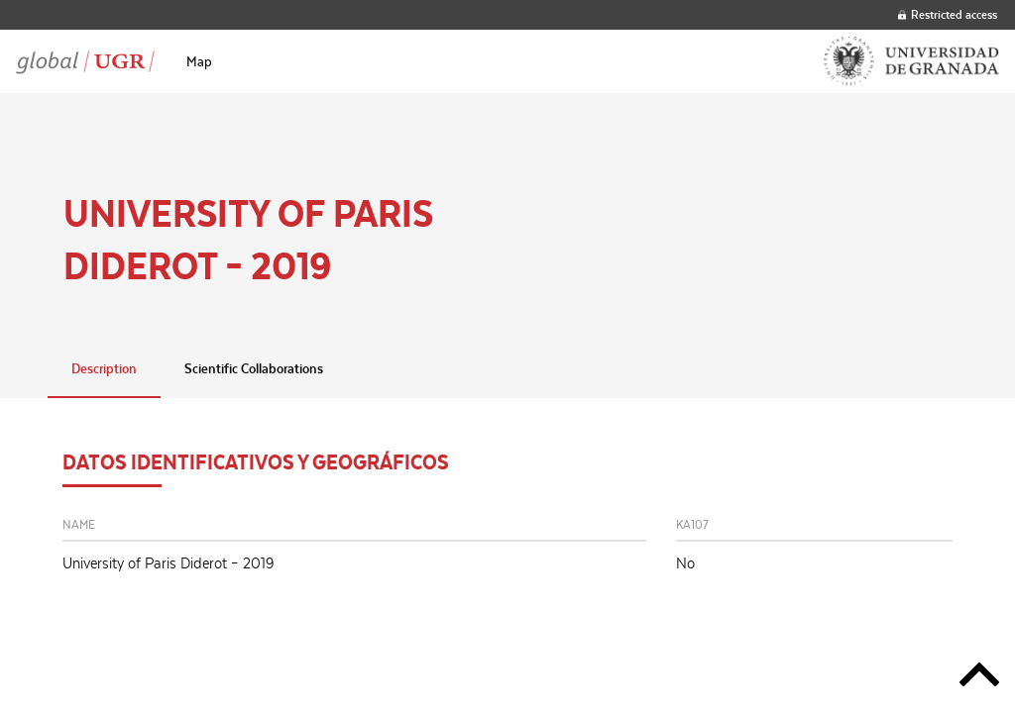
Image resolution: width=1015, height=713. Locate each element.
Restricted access (947, 14)
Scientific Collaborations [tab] (253, 368)
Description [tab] (104, 368)
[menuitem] (199, 61)
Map (199, 61)
